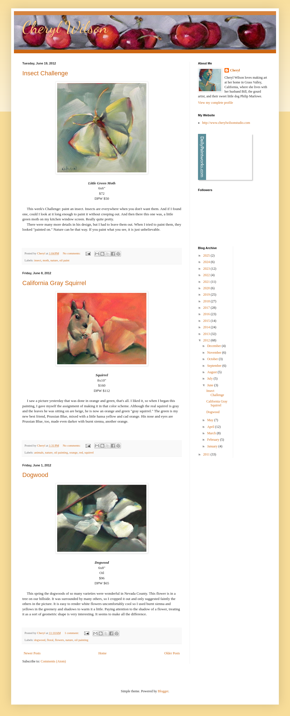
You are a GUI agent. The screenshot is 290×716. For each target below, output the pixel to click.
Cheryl (235, 70)
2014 (207, 327)
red (81, 452)
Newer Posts (32, 653)
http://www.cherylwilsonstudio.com (226, 123)
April (211, 427)
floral (50, 640)
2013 (207, 334)
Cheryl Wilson (65, 27)
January (212, 446)
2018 (207, 301)
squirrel (89, 452)
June (210, 385)
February (213, 440)
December (214, 346)
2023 (207, 269)
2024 (207, 262)
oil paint (64, 260)
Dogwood (35, 474)
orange (73, 452)
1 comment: (71, 633)
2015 (207, 321)
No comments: (72, 253)
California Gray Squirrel (54, 282)
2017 (207, 308)
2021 (207, 282)
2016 (207, 314)
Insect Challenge (45, 73)
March (212, 433)
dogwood (39, 640)
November (214, 353)
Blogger (163, 691)
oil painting (61, 452)
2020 (207, 288)
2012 (207, 340)
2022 (207, 275)
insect (37, 260)
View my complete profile (215, 103)
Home (102, 653)
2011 (207, 454)
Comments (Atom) (53, 661)
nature (54, 260)
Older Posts (172, 653)
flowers (59, 640)
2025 (207, 255)
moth (46, 260)
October (213, 359)
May (210, 420)
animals (39, 452)
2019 (207, 294)
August (212, 372)
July (210, 378)
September (214, 366)
